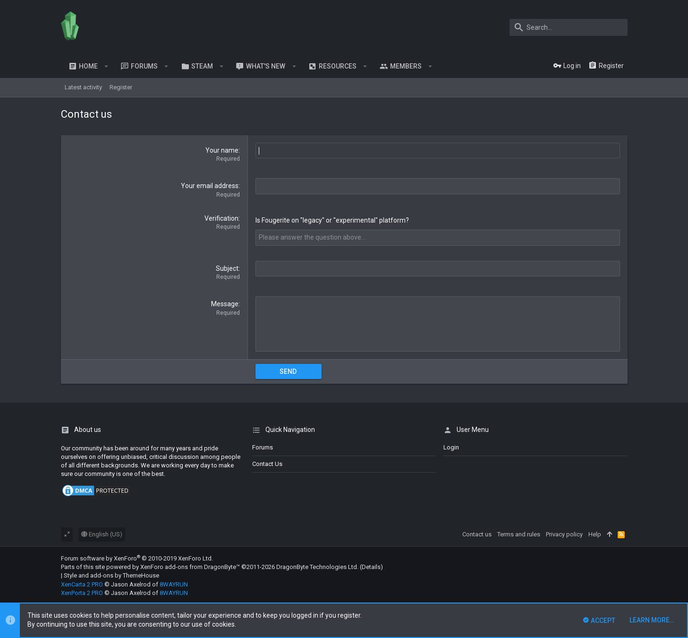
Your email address (209, 186)
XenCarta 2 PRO (82, 583)
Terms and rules (518, 533)
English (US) (101, 533)
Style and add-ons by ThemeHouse (111, 574)
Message (224, 304)
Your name (221, 150)
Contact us (267, 463)
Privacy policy (564, 533)
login (451, 446)
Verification (221, 218)
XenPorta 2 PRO (82, 592)
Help (594, 533)
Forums (262, 446)
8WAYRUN (174, 583)
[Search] (569, 27)
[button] (106, 66)
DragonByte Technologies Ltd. (317, 566)
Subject (227, 268)
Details (371, 566)
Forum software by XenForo (137, 557)
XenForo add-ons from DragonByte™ (190, 566)
